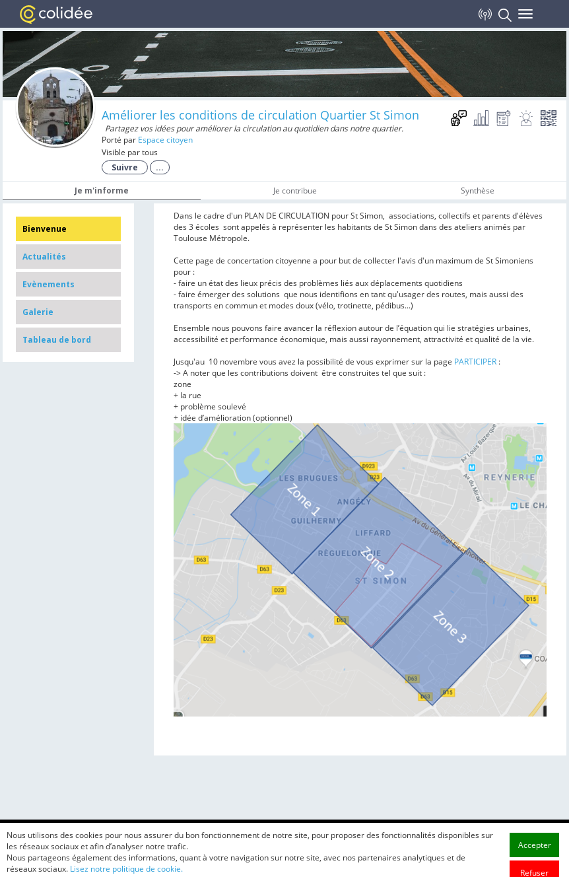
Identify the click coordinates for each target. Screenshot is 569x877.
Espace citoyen (165, 139)
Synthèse (477, 190)
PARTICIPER (475, 361)
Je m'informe (102, 190)
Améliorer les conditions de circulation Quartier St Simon (260, 115)
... (160, 167)
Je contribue (295, 190)
